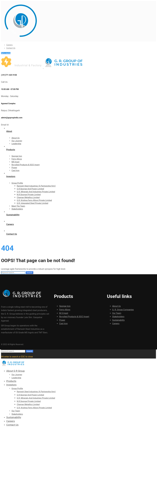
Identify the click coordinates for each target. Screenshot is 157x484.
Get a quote (5, 53)
